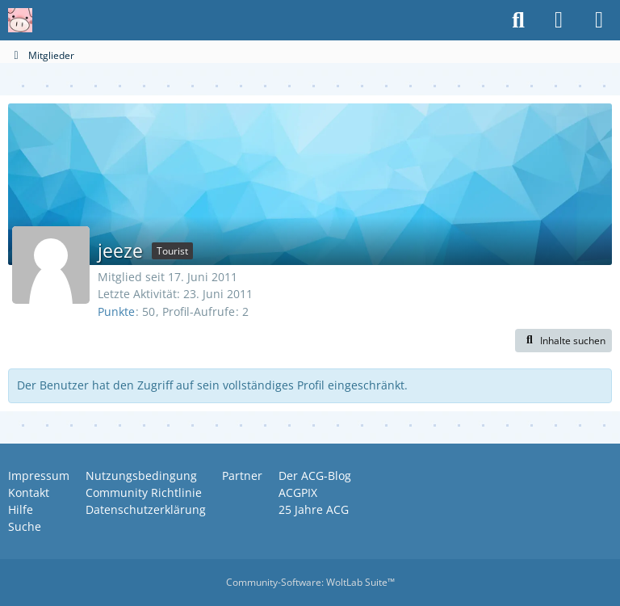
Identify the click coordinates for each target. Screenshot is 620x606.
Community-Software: (310, 582)
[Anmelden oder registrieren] (558, 20)
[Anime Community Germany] (20, 20)
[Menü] (599, 20)
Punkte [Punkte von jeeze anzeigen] (116, 311)
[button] (563, 341)
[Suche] (518, 20)
